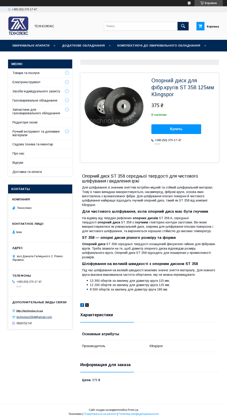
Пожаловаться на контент (100, 414)
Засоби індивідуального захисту (36, 91)
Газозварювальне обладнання (34, 100)
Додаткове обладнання (83, 45)
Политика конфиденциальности (138, 414)
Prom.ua (133, 410)
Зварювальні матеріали (32, 57)
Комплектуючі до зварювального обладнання (158, 45)
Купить (176, 129)
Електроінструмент (26, 82)
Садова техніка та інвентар (32, 144)
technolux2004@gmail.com (34, 317)
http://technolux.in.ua (29, 310)
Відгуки (17, 162)
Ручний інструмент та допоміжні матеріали (36, 133)
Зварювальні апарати (31, 45)
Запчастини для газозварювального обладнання (36, 111)
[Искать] (183, 26)
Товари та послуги (25, 73)
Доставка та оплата (27, 172)
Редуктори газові (24, 122)
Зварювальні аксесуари (86, 57)
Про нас (18, 153)
